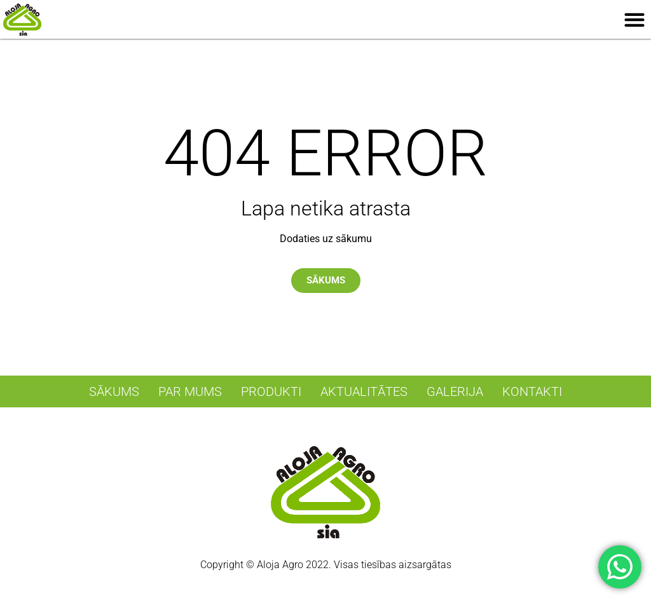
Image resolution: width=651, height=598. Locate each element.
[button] (635, 19)
